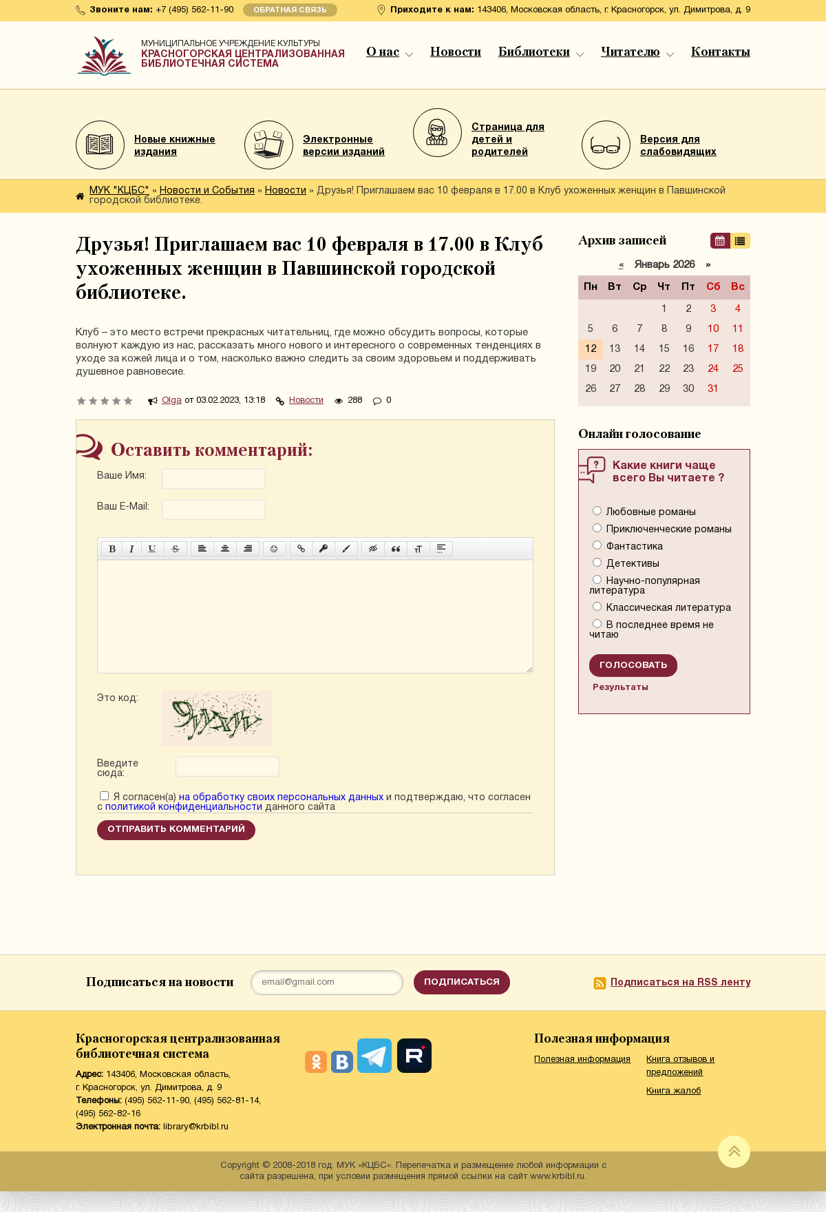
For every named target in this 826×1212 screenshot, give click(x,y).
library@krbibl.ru (196, 1148)
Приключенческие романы (668, 529)
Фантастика (633, 547)
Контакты (720, 52)
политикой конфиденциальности (183, 828)
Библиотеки (541, 52)
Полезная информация (582, 1080)
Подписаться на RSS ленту (680, 1003)
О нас (389, 52)
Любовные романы (650, 512)
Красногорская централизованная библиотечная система (244, 51)
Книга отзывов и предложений (680, 1087)
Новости (455, 52)
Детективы (631, 564)
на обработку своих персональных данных (281, 818)
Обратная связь (290, 10)
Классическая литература (667, 608)
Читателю (637, 52)
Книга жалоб (673, 1112)
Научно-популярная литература (644, 586)
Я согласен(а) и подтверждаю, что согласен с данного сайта (314, 823)
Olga (172, 401)
